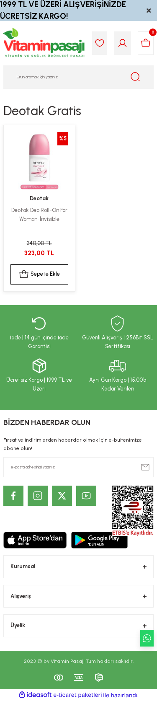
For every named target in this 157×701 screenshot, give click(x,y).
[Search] (78, 77)
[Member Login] (122, 43)
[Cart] (146, 43)
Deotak (39, 198)
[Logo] (44, 43)
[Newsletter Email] (78, 467)
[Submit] (145, 467)
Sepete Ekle (39, 274)
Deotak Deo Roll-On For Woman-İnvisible (39, 214)
